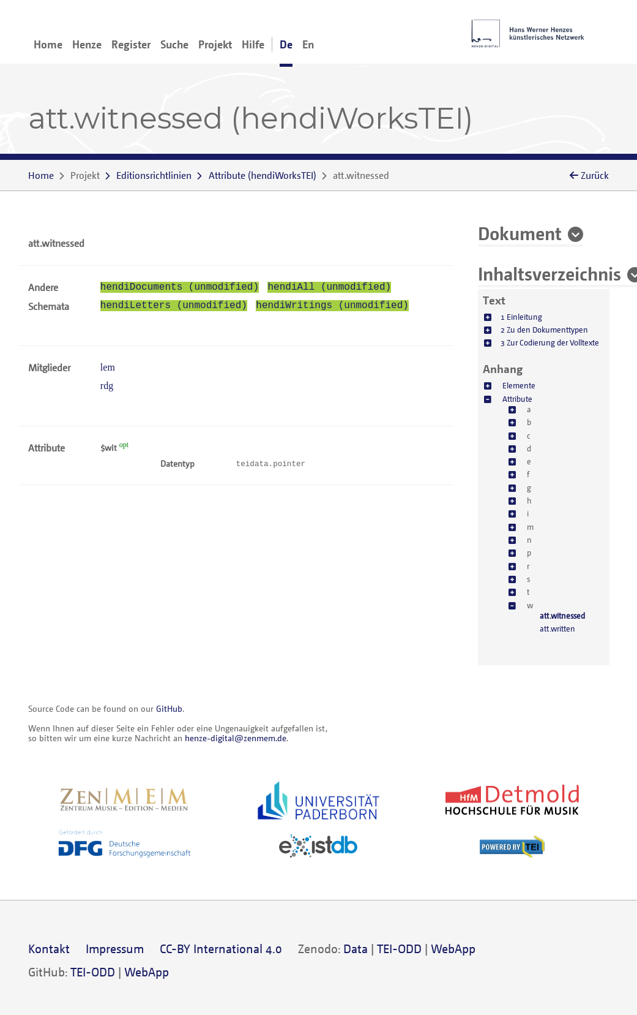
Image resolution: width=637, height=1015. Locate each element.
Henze (87, 44)
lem (107, 367)
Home (48, 44)
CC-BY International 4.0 (221, 948)
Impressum (115, 948)
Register (131, 44)
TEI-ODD (399, 948)
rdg (106, 385)
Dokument (520, 232)
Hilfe (253, 44)
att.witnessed (562, 616)
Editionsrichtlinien (154, 175)
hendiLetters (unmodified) (173, 305)
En (308, 44)
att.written (557, 628)
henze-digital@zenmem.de (235, 738)
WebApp (453, 948)
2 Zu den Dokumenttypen (544, 329)
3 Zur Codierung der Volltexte (550, 342)
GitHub (169, 708)
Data (355, 948)
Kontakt (49, 948)
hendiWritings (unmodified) (332, 305)
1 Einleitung (521, 317)
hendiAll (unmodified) (329, 287)
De (286, 44)
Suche (174, 44)
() (262, 175)
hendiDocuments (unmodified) (179, 287)
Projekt (215, 44)
